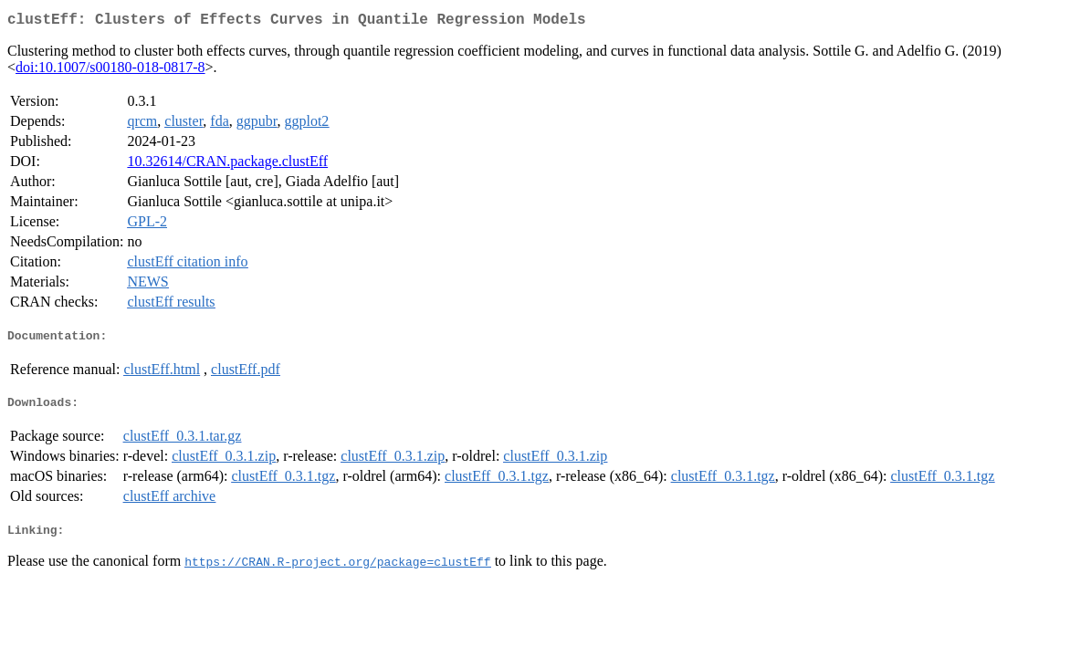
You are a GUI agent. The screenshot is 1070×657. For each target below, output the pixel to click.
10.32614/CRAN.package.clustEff (227, 164)
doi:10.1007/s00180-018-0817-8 (110, 70)
